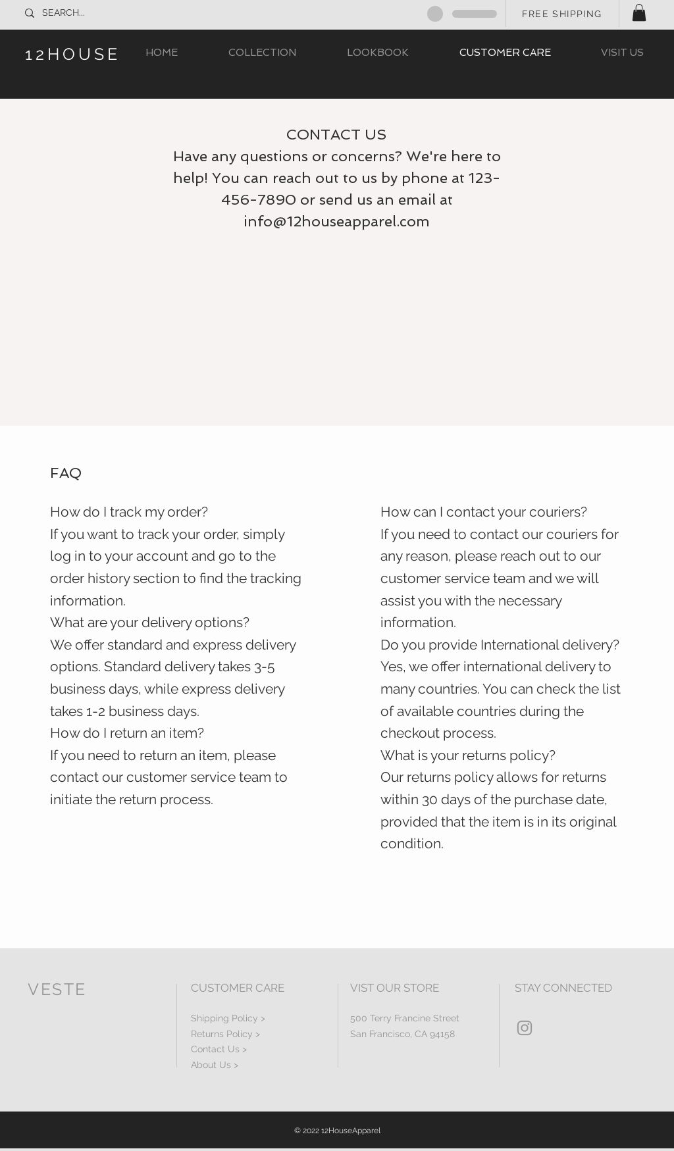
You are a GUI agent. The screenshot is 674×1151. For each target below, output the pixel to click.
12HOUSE (72, 54)
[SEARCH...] (86, 13)
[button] (639, 12)
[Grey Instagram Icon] (524, 1028)
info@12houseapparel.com (337, 221)
